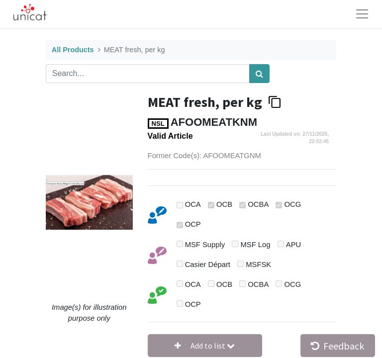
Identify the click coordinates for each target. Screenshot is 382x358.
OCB (224, 204)
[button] (205, 345)
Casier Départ (207, 264)
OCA (193, 204)
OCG (293, 204)
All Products (73, 50)
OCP (193, 224)
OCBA (258, 204)
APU (293, 245)
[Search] (259, 73)
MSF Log (256, 245)
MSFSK (258, 264)
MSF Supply (205, 245)
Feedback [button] (337, 346)
